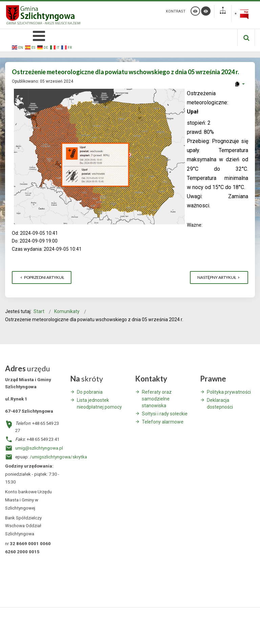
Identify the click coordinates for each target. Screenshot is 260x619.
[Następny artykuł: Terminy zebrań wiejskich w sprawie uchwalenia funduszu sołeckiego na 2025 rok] (219, 277)
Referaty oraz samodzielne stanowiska (157, 398)
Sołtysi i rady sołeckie (165, 413)
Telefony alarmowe (162, 422)
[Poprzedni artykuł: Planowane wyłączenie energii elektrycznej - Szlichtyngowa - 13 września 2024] (41, 277)
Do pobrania (90, 392)
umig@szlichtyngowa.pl (39, 448)
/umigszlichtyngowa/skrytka (58, 456)
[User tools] (239, 84)
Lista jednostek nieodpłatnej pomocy (99, 403)
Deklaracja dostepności (220, 403)
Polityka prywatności (229, 392)
